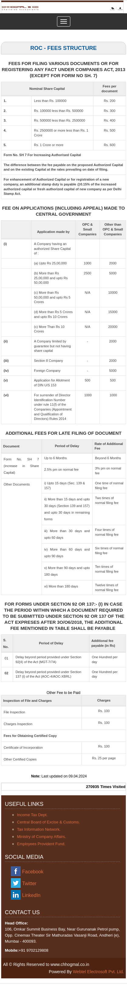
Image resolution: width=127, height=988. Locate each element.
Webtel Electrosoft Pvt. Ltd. (98, 971)
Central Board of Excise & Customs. (48, 822)
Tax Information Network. (39, 829)
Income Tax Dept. (32, 815)
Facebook (32, 871)
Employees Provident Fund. (41, 844)
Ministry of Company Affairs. (41, 836)
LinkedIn (31, 895)
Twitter (29, 883)
